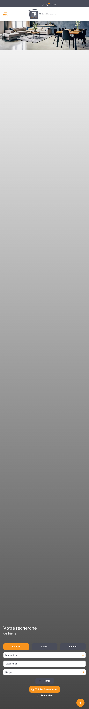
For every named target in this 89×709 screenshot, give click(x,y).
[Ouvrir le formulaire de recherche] (44, 683)
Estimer (73, 648)
